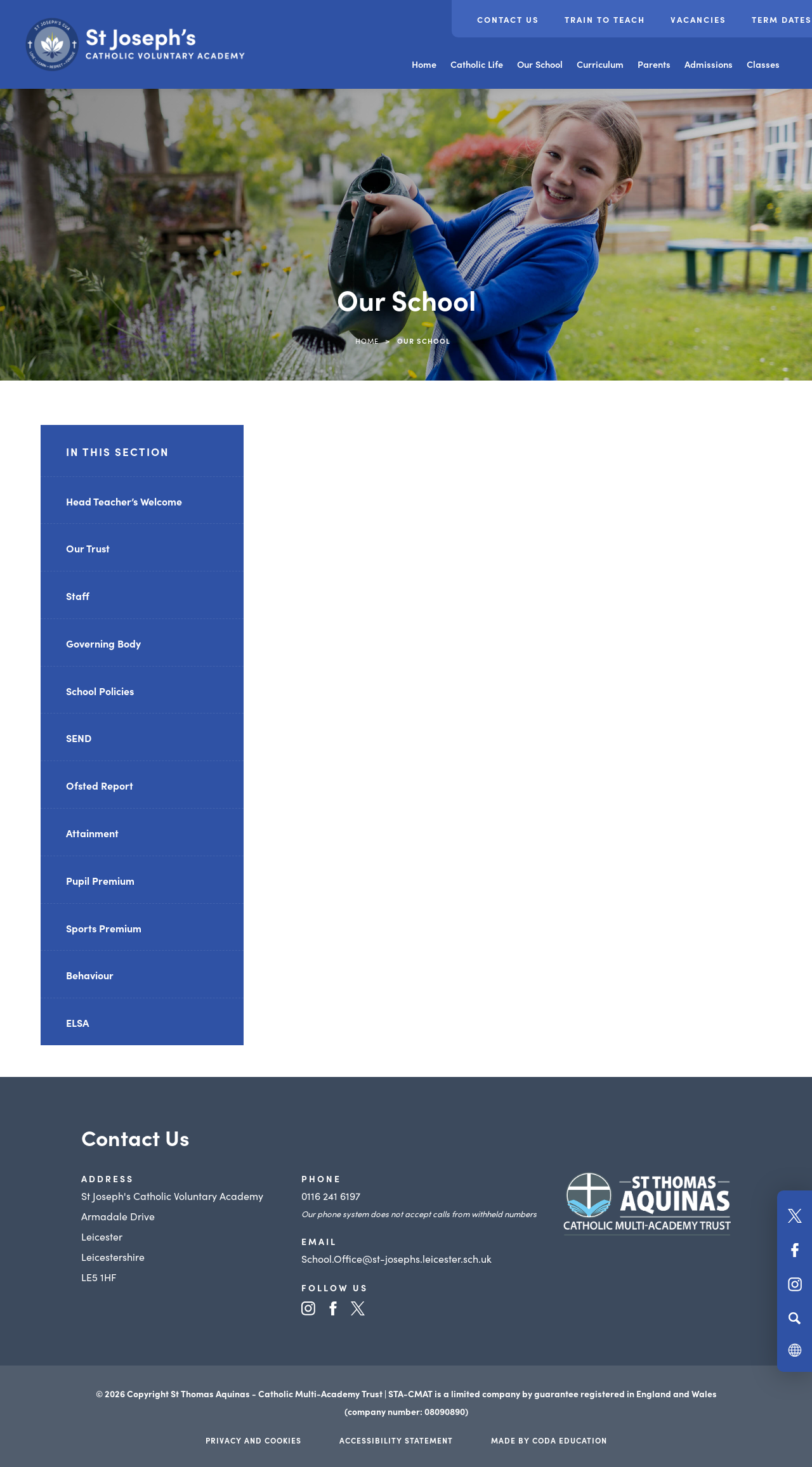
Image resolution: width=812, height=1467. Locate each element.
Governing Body (103, 643)
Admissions (708, 64)
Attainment (92, 833)
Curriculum (600, 64)
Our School (540, 64)
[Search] (794, 1318)
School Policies (100, 691)
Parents (654, 64)
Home (424, 64)
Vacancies (698, 19)
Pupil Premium (100, 880)
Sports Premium (103, 928)
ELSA (77, 1022)
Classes (763, 64)
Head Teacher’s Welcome (124, 501)
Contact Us (508, 19)
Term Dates (782, 19)
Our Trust (88, 548)
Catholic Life (476, 64)
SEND (78, 738)
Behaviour (90, 975)
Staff (77, 596)
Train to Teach (605, 19)
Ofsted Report (99, 785)
